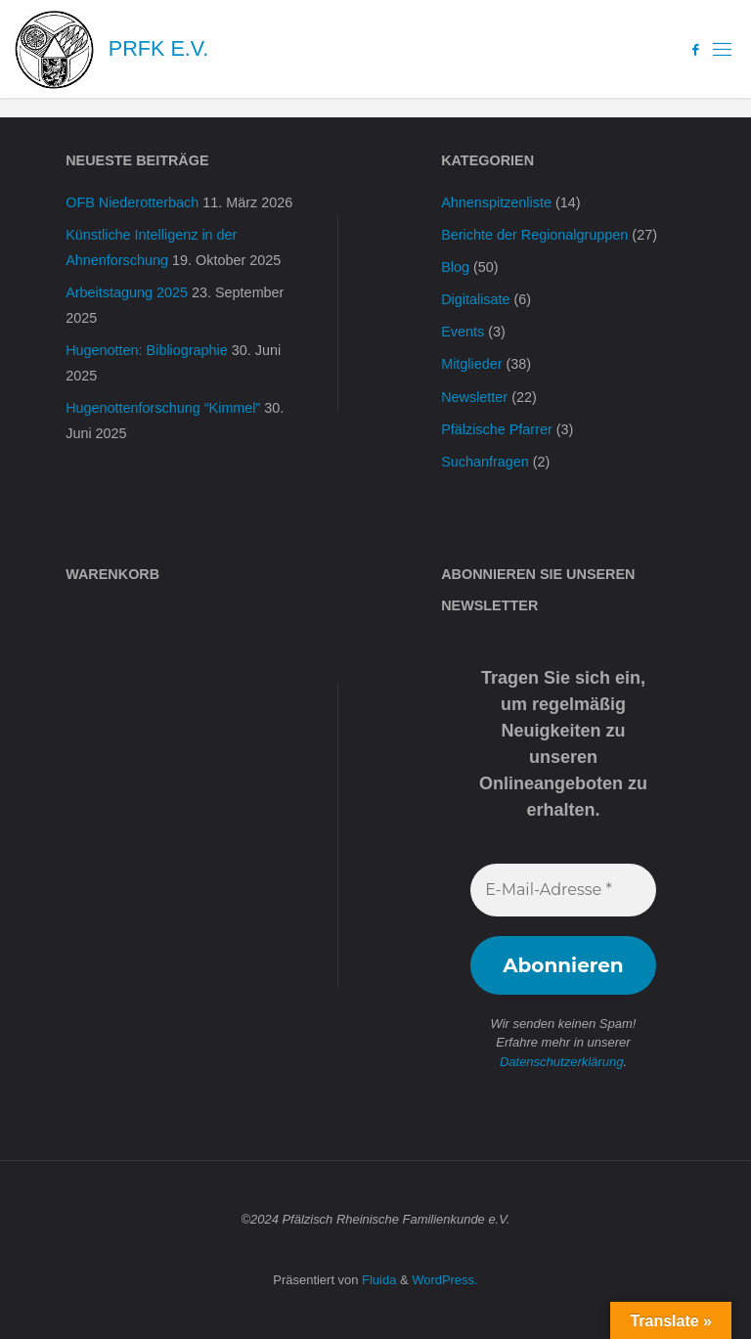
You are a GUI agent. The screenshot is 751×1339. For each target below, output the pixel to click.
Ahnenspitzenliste (496, 202)
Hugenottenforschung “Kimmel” (163, 408)
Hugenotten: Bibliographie (147, 350)
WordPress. (444, 1279)
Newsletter (474, 397)
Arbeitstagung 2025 (127, 292)
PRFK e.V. (158, 48)
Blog (455, 267)
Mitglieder (471, 364)
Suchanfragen (485, 461)
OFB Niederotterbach (132, 202)
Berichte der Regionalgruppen (534, 235)
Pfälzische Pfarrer (496, 429)
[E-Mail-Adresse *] (563, 890)
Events (462, 331)
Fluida (377, 1279)
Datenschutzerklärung (561, 1061)
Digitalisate (475, 299)
